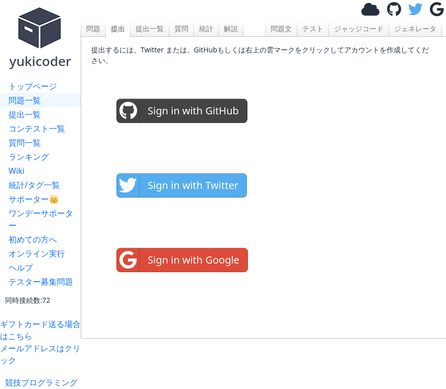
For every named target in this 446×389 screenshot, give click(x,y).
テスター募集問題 (41, 281)
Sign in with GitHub (178, 110)
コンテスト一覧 (37, 128)
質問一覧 (25, 142)
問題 (93, 28)
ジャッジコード (359, 28)
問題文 (281, 28)
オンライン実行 (37, 253)
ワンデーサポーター (41, 219)
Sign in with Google (178, 260)
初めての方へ (33, 239)
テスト (313, 28)
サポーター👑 (34, 199)
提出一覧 (25, 114)
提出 (118, 28)
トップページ (33, 86)
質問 (181, 28)
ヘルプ (21, 267)
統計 (206, 28)
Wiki (17, 170)
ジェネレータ (415, 28)
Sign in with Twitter (177, 185)
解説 (231, 28)
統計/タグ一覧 (34, 184)
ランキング (29, 156)
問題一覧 (25, 100)
